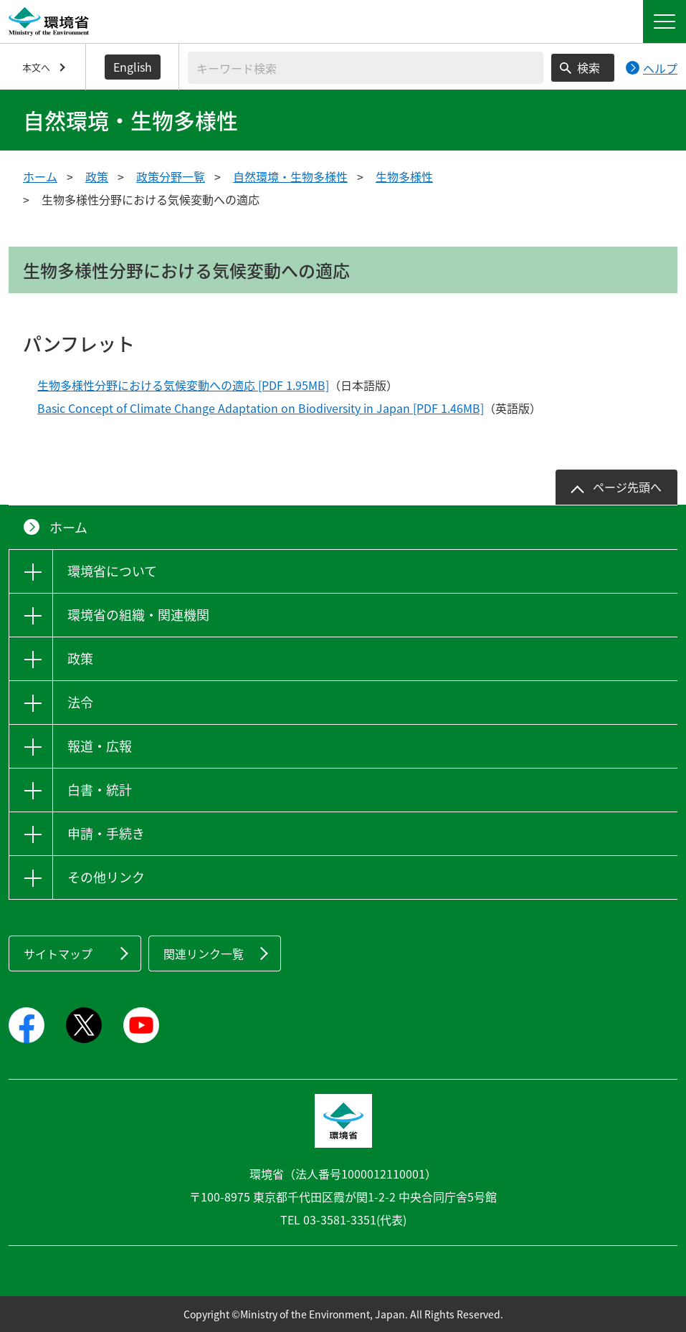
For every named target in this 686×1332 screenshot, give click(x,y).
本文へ (36, 67)
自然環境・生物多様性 (290, 176)
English (132, 66)
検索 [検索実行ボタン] (588, 67)
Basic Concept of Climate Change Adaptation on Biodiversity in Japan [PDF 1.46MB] (260, 408)
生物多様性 (404, 176)
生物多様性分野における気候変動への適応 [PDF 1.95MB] (183, 385)
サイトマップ (58, 953)
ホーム (40, 176)
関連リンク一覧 (203, 953)
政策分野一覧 (170, 176)
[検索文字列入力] (365, 68)
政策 (96, 176)
